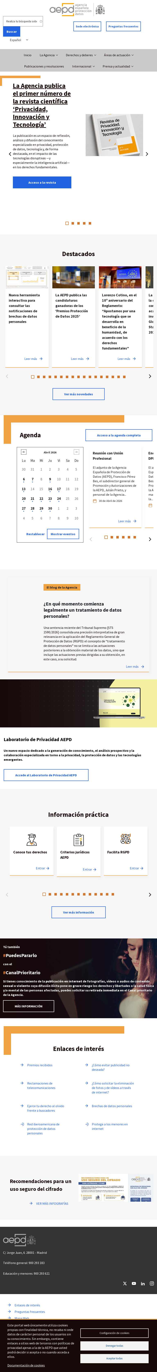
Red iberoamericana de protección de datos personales (43, 1128)
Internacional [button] (81, 66)
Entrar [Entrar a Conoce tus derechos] (40, 868)
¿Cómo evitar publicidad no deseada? (111, 1067)
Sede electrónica (87, 26)
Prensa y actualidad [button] (116, 66)
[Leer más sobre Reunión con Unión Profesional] (115, 487)
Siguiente (147, 153)
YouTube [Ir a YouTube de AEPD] (133, 1283)
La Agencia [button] (47, 55)
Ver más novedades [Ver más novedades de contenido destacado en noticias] (78, 394)
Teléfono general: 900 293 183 (24, 1263)
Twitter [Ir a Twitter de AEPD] (124, 1283)
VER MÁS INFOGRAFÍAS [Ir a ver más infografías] (52, 1203)
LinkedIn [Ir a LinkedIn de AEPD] (142, 1283)
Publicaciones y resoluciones (44, 66)
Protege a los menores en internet (110, 1126)
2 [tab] (72, 223)
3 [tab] (78, 223)
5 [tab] (89, 223)
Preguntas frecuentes (123, 26)
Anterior (10, 153)
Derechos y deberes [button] (79, 55)
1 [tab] (67, 223)
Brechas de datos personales (112, 1106)
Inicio (27, 55)
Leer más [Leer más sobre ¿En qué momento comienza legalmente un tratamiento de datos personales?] (132, 666)
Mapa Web (22, 1318)
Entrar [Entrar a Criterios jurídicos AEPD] (87, 869)
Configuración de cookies (114, 1332)
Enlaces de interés (27, 1305)
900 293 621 (42, 1273)
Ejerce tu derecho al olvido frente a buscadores (45, 1108)
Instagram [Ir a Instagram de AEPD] (151, 1283)
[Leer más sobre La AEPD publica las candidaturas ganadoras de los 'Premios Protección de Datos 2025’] (73, 316)
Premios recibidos (40, 1065)
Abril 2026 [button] (50, 452)
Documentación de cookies (26, 1365)
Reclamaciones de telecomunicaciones (41, 1085)
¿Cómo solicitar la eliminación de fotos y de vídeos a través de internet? (113, 1087)
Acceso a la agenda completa (119, 435)
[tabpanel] (78, 136)
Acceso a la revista (42, 182)
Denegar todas (114, 1345)
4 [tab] (84, 223)
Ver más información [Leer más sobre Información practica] (78, 912)
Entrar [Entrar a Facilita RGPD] (134, 868)
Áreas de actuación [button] (117, 55)
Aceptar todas (114, 1359)
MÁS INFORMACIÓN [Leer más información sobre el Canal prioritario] (29, 1006)
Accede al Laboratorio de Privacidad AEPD (46, 775)
